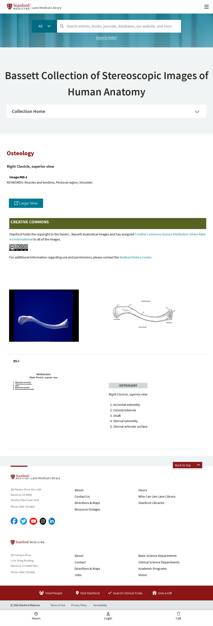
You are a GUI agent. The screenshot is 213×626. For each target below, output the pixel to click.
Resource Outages (87, 509)
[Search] (62, 26)
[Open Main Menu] (206, 7)
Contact (80, 562)
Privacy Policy (79, 605)
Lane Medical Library (46, 7)
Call (178, 618)
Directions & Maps (87, 503)
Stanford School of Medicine (52, 543)
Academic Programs (152, 568)
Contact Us (82, 496)
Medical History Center (135, 257)
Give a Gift (162, 593)
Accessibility (100, 605)
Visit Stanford (88, 593)
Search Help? (106, 37)
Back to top (187, 465)
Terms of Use (58, 605)
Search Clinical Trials (125, 593)
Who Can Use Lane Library (156, 496)
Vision (142, 575)
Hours (142, 490)
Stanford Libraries (151, 503)
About (79, 490)
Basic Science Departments (157, 555)
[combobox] (119, 26)
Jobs (78, 575)
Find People (50, 593)
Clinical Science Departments (159, 562)
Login (108, 618)
